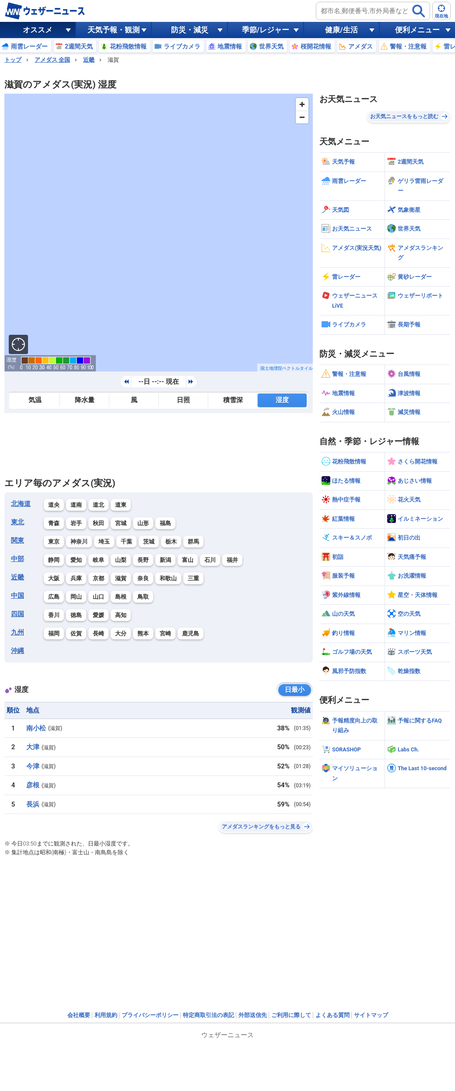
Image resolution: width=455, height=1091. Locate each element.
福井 (232, 560)
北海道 (21, 504)
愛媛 (98, 615)
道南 (76, 505)
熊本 (143, 633)
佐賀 (76, 633)
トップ (12, 59)
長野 (143, 560)
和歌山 (168, 578)
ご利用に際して (291, 1015)
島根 (120, 596)
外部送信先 (252, 1015)
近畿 (88, 59)
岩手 (76, 523)
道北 (98, 505)
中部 (17, 559)
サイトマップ (371, 1015)
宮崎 (165, 633)
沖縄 (17, 651)
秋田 (98, 523)
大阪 (54, 578)
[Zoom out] (302, 117)
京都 (98, 578)
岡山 (76, 596)
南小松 (36, 728)
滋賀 (120, 578)
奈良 (143, 578)
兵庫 (76, 578)
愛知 (76, 560)
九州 (17, 632)
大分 (120, 633)
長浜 (32, 804)
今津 (32, 766)
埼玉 (104, 541)
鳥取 (143, 596)
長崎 (98, 633)
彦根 (32, 785)
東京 (54, 541)
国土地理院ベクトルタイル (286, 368)
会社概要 (78, 1015)
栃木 (171, 541)
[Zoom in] (302, 104)
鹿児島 (190, 633)
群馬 (193, 541)
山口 (98, 596)
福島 (165, 523)
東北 (17, 522)
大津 (32, 747)
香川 (54, 615)
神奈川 (79, 541)
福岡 (54, 633)
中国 (17, 596)
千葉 (126, 541)
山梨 (120, 560)
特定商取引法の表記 (208, 1015)
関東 (17, 540)
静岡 (54, 560)
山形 (143, 523)
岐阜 (98, 560)
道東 (120, 505)
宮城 (120, 523)
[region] (158, 233)
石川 (210, 560)
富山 (187, 560)
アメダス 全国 (52, 59)
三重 (193, 578)
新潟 (165, 560)
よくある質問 (332, 1015)
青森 (54, 523)
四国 (17, 614)
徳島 (76, 615)
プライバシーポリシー (150, 1015)
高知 (120, 615)
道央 (54, 505)
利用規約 (105, 1015)
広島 (54, 596)
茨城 (148, 541)
